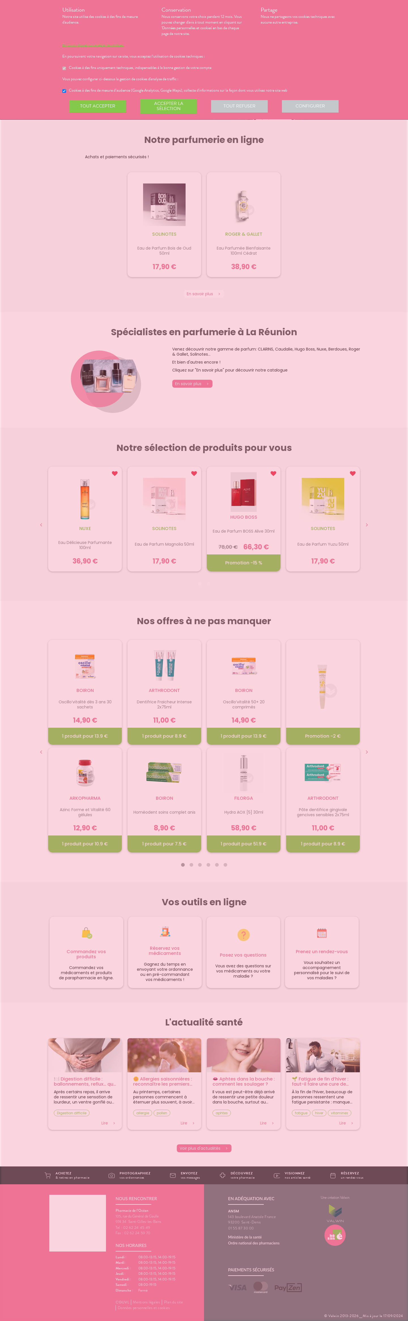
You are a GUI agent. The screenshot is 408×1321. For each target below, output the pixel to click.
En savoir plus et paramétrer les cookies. (93, 45)
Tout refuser (240, 106)
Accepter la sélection (168, 106)
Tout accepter (97, 106)
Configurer (310, 106)
